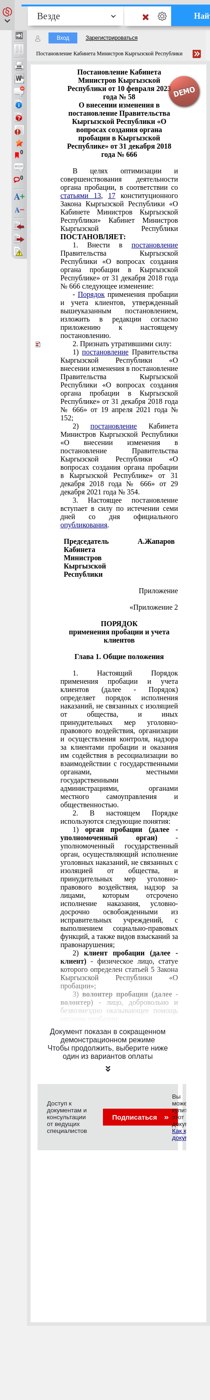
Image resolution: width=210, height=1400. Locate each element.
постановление (154, 245)
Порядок (91, 294)
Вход (63, 38)
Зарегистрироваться (111, 38)
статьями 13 (80, 195)
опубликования (84, 525)
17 (111, 195)
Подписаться (140, 1117)
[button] (7, 15)
